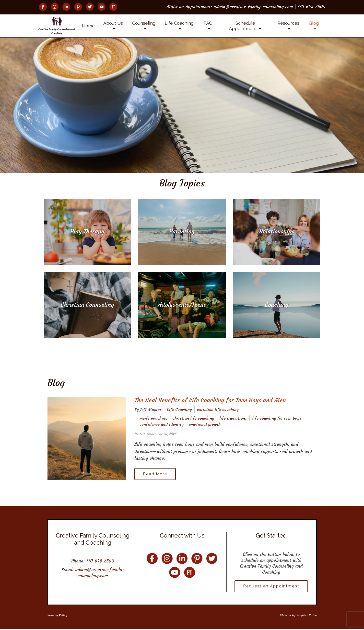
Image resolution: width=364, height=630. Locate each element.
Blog (314, 23)
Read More (155, 474)
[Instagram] (55, 7)
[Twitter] (90, 7)
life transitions (233, 418)
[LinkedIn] (66, 7)
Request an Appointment (271, 586)
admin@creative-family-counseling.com (99, 573)
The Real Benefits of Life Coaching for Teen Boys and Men (210, 400)
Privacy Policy (57, 616)
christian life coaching (218, 409)
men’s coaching (153, 418)
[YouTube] (102, 7)
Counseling (143, 23)
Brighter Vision (306, 616)
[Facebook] (43, 7)
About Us (113, 23)
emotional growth (205, 424)
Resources (288, 23)
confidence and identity (162, 424)
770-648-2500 (100, 561)
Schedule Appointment (243, 26)
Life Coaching (179, 23)
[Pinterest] (78, 7)
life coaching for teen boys (276, 418)
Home (88, 25)
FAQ (208, 23)
